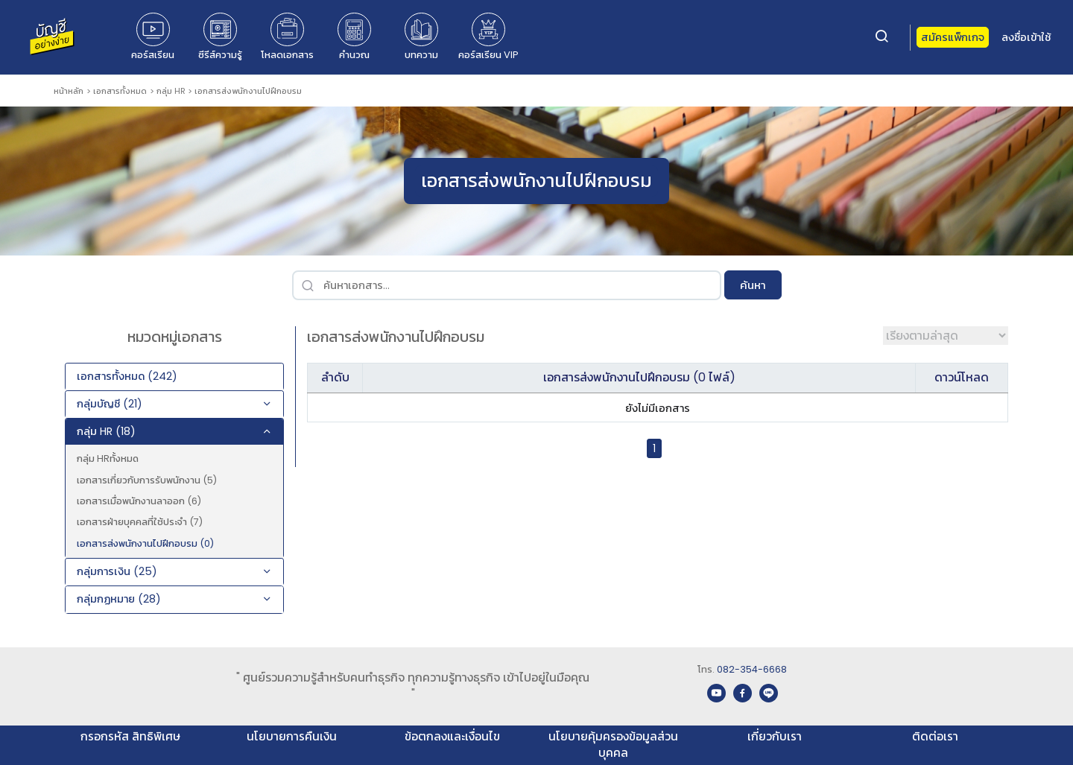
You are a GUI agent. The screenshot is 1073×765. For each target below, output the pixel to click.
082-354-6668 (752, 669)
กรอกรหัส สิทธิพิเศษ (130, 736)
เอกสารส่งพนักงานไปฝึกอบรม (248, 91)
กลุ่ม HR (171, 91)
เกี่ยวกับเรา (774, 736)
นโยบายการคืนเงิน (292, 736)
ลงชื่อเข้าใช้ (1026, 37)
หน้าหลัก (68, 91)
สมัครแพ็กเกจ (952, 37)
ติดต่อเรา (935, 736)
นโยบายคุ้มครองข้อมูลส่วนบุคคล (613, 745)
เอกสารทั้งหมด (120, 91)
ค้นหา (753, 285)
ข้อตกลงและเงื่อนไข (452, 736)
